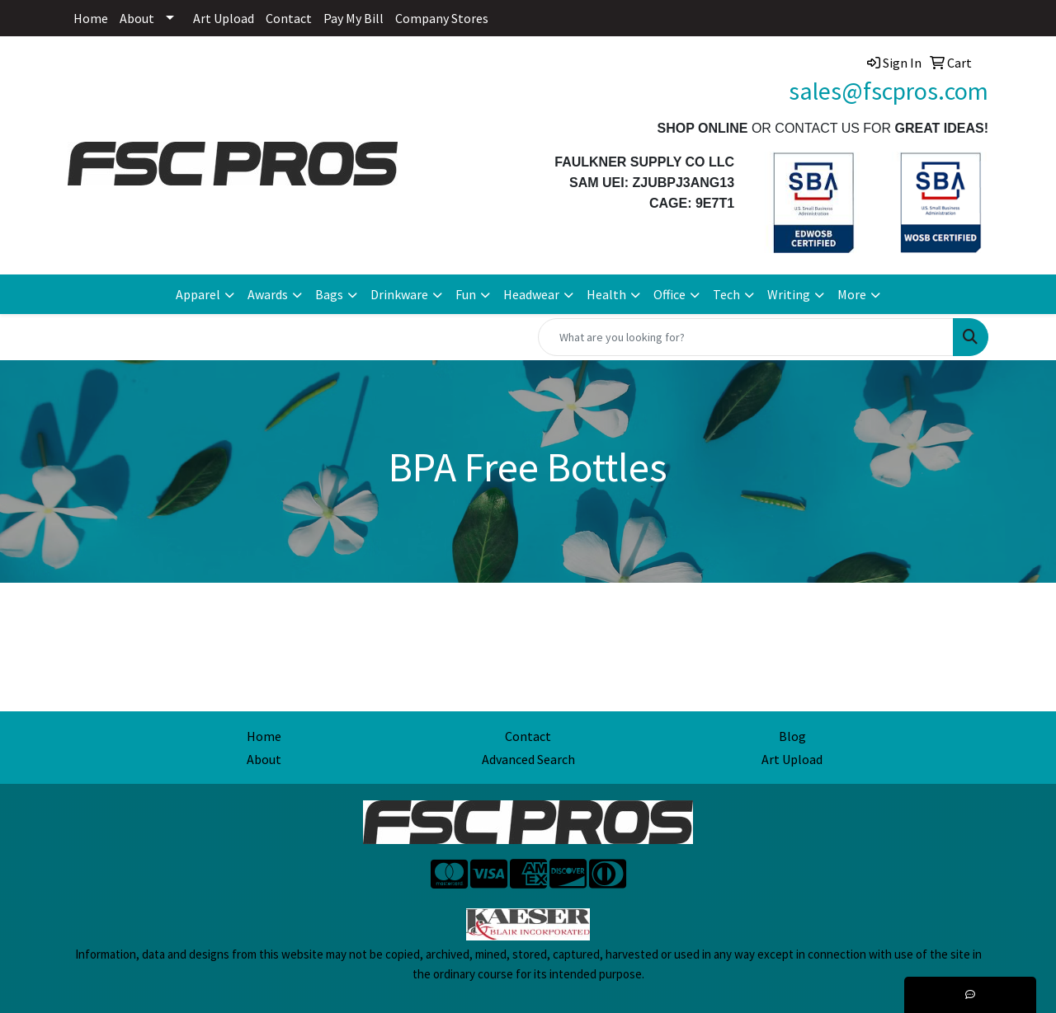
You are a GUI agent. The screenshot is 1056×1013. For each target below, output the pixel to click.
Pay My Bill (353, 18)
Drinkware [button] (399, 294)
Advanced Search (528, 759)
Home (90, 18)
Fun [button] (465, 294)
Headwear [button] (531, 294)
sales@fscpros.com (888, 90)
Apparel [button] (198, 294)
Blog (792, 736)
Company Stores (441, 18)
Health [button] (606, 294)
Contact (289, 18)
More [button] (851, 294)
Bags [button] (329, 294)
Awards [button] (268, 294)
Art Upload (223, 18)
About (137, 18)
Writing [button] (788, 294)
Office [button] (669, 294)
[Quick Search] (746, 337)
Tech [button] (726, 294)
